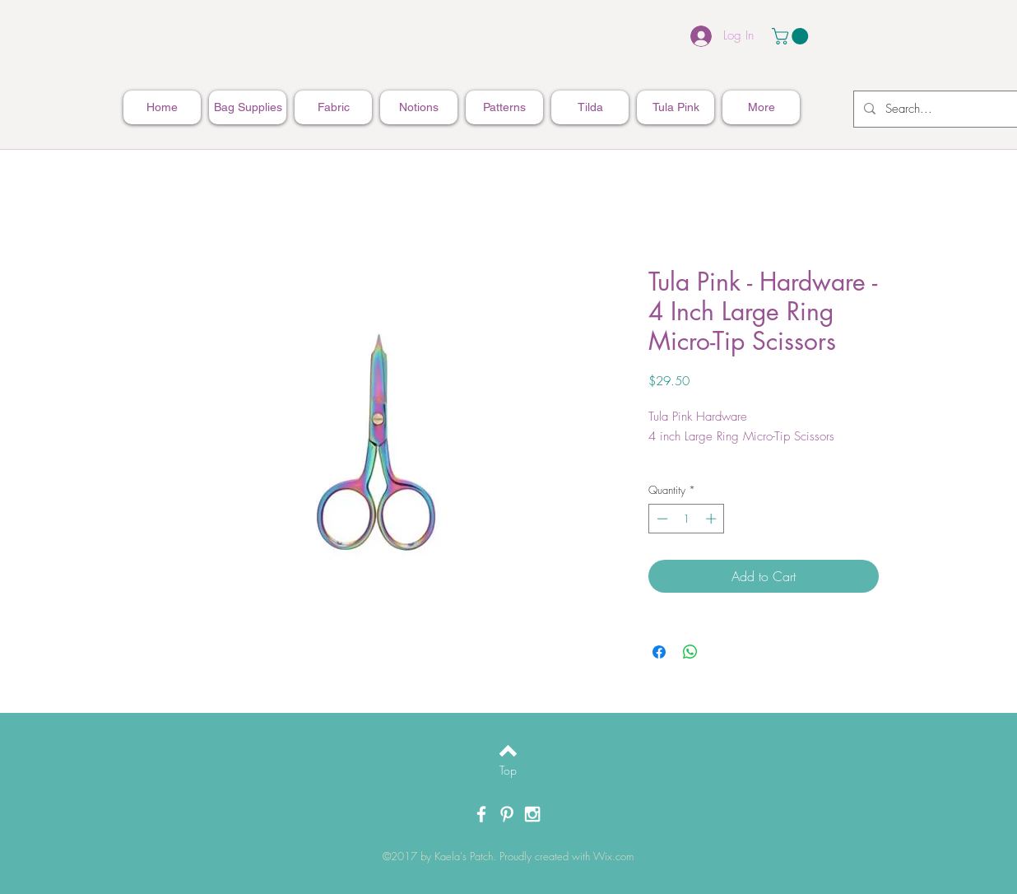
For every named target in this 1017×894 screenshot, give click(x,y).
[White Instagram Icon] (532, 814)
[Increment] (712, 519)
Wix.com (613, 856)
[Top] (508, 770)
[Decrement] (661, 519)
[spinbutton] (687, 519)
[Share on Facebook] (659, 652)
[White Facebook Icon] (481, 814)
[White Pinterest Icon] (507, 814)
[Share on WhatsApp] (690, 652)
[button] (792, 36)
